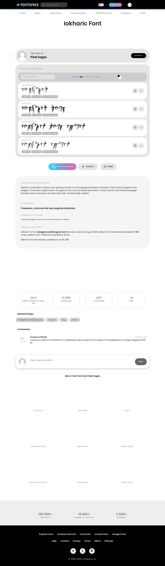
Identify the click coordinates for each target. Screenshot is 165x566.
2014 (33, 298)
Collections (55, 13)
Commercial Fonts (66, 534)
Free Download (62, 166)
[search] (54, 4)
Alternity (82, 410)
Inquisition (82, 446)
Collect (87, 166)
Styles (37, 13)
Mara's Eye (127, 482)
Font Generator (78, 13)
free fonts (45, 517)
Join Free (142, 5)
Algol (127, 410)
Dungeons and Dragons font (51, 232)
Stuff (142, 13)
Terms (87, 541)
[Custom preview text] (38, 76)
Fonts (22, 13)
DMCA (97, 541)
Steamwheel (127, 446)
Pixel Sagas (39, 57)
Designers (126, 13)
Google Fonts (119, 534)
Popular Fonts (46, 534)
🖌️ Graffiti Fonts (103, 13)
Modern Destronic (38, 482)
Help (54, 541)
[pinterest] (92, 551)
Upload (115, 5)
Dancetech (82, 482)
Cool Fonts (85, 534)
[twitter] (82, 551)
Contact (138, 56)
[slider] (81, 77)
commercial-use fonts (84, 517)
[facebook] (73, 551)
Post (140, 361)
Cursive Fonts (101, 534)
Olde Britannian (38, 446)
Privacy (76, 541)
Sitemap (108, 541)
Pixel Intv (37, 410)
